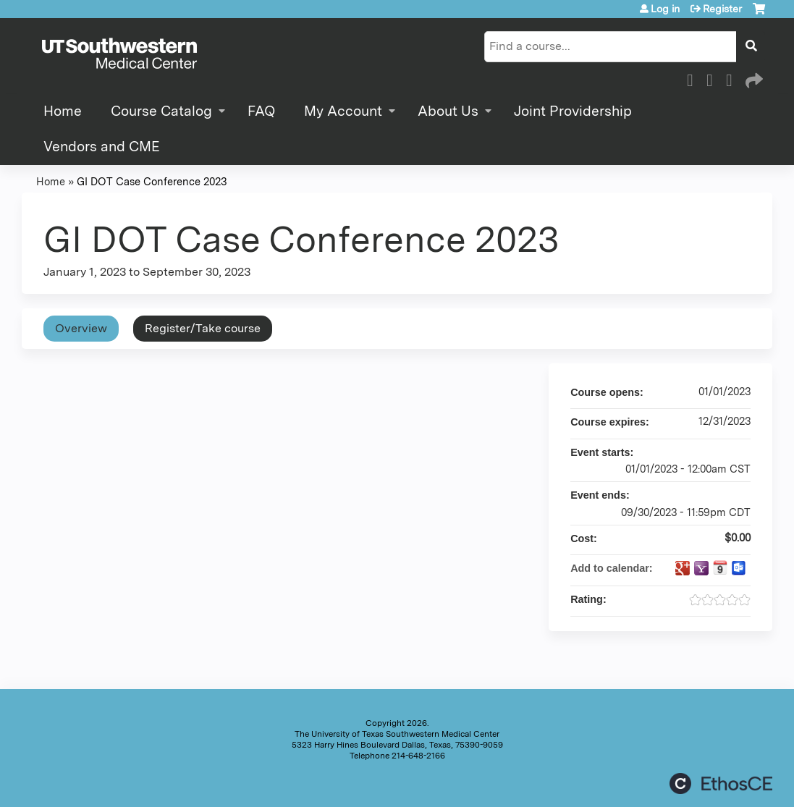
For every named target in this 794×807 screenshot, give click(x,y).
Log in (665, 9)
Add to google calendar (682, 568)
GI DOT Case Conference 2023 (152, 181)
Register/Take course (203, 328)
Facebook (694, 78)
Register (722, 9)
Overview (81, 328)
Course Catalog (161, 111)
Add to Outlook (739, 568)
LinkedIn (733, 78)
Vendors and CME (101, 146)
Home (62, 111)
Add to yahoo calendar (701, 568)
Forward (753, 78)
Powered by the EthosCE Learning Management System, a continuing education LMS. (721, 783)
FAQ (261, 111)
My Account (343, 111)
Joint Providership (573, 111)
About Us (448, 111)
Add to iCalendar (720, 567)
